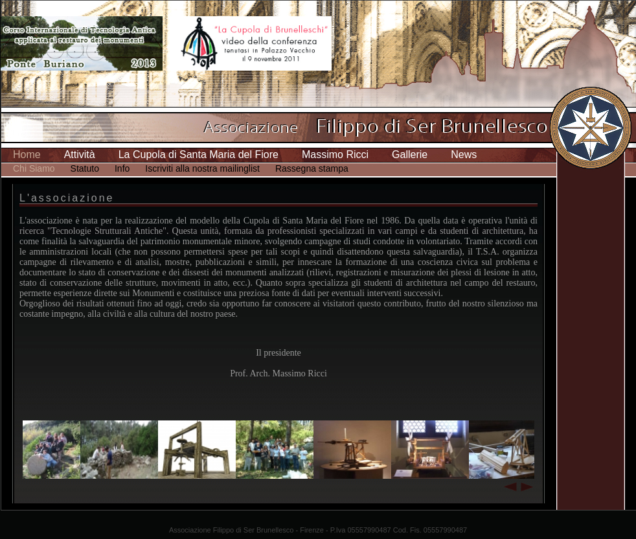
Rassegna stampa (311, 168)
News (464, 154)
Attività (79, 154)
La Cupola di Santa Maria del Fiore (198, 154)
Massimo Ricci (335, 154)
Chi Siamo (34, 168)
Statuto (85, 168)
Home (27, 154)
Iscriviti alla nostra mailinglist (202, 168)
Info (122, 168)
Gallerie (409, 154)
